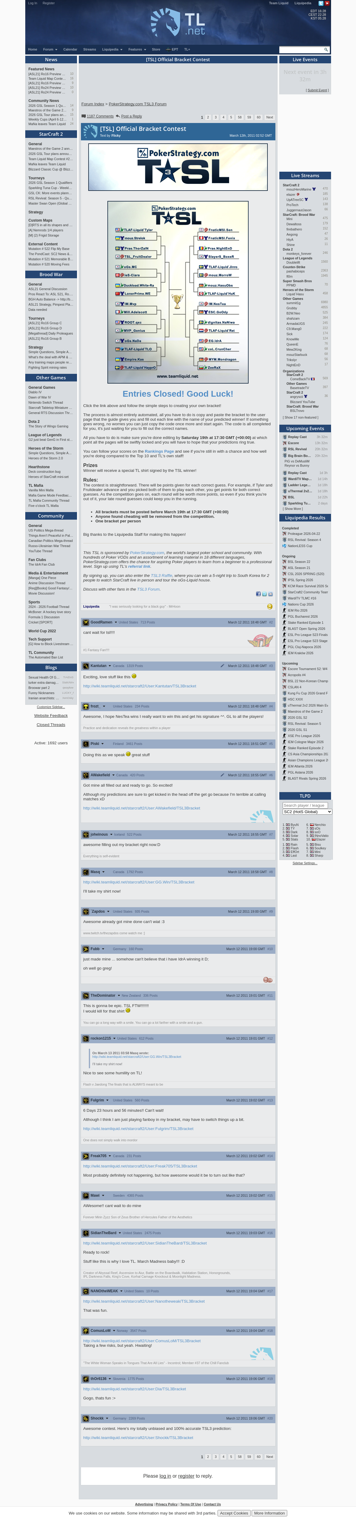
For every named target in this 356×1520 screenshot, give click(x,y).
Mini (290, 219)
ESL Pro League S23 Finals (308, 635)
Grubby (292, 308)
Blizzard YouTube (303, 402)
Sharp (319, 855)
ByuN (294, 825)
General (35, 144)
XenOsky (68, 698)
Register (49, 3)
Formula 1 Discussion (44, 617)
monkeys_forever (299, 253)
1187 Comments (97, 116)
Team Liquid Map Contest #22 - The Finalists (48, 78)
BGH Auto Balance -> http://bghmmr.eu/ (51, 299)
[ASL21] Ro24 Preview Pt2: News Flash (48, 88)
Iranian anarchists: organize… (44, 698)
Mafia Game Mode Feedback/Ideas (51, 495)
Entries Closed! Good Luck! (178, 393)
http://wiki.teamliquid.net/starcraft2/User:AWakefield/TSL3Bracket (141, 808)
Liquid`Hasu (295, 294)
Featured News (41, 69)
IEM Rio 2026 (298, 610)
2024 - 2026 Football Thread (49, 607)
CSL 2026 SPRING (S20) (306, 574)
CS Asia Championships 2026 (309, 754)
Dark (294, 832)
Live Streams (305, 175)
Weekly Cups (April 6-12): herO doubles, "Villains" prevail (48, 119)
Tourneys (37, 178)
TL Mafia (36, 485)
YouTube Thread (40, 551)
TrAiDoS (68, 677)
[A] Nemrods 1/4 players (46, 230)
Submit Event (317, 90)
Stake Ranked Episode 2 (305, 748)
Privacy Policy (166, 1504)
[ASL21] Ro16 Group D (45, 328)
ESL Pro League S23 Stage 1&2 (311, 641)
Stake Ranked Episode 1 (305, 622)
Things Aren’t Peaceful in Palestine (51, 535)
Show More (292, 509)
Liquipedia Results (305, 517)
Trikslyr (292, 360)
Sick (290, 334)
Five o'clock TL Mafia (44, 505)
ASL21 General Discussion (48, 289)
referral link (139, 566)
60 (258, 117)
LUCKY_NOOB (68, 692)
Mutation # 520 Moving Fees (49, 264)
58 (240, 117)
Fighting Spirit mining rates (48, 367)
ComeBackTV (300, 379)
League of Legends (45, 435)
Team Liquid (278, 3)
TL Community (41, 653)
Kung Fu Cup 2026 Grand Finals (311, 693)
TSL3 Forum (148, 589)
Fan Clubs (37, 560)
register (186, 1476)
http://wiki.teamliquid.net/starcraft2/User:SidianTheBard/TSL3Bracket (145, 1243)
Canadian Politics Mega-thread (51, 540)
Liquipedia (303, 3)
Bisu (318, 844)
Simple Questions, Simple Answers (51, 352)
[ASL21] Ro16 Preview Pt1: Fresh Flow (48, 83)
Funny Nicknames (41, 693)
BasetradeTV (299, 388)
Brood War (51, 274)
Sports (34, 602)
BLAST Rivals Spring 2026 (307, 778)
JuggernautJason (299, 210)
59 (249, 117)
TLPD (305, 796)
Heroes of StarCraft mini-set (49, 477)
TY (293, 828)
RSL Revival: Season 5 (304, 723)
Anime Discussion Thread (47, 583)
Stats (294, 839)
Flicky (115, 135)
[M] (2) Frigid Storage (44, 235)
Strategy (36, 212)
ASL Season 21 (299, 568)
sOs (317, 828)
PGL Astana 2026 (300, 772)
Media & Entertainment (48, 573)
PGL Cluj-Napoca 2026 (304, 647)
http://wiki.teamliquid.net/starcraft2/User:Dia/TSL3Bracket (134, 1389)
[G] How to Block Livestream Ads (51, 644)
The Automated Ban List (46, 657)
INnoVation (322, 835)
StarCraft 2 (51, 134)
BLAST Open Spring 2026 (306, 628)
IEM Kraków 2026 (300, 653)
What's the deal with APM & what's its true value (51, 357)
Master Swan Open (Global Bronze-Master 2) (51, 203)
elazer (291, 194)
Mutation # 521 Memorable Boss (51, 259)
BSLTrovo (297, 410)
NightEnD (294, 365)
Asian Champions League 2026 (310, 760)
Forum (50, 49)
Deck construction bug (45, 471)
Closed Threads (51, 724)
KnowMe (293, 339)
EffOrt (295, 852)
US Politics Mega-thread (46, 530)
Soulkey (320, 848)
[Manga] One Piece (42, 578)
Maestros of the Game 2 (305, 711)
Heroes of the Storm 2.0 (46, 458)
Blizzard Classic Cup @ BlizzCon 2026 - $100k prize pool (51, 169)
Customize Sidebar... (51, 707)
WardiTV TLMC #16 (302, 598)
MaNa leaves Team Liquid (47, 124)
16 (71, 78)
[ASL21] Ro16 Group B (45, 338)
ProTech (292, 205)
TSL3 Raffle (161, 575)
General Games (42, 387)
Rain (294, 844)
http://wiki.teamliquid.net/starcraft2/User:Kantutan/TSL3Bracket (139, 686)
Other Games (51, 377)
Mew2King (294, 349)
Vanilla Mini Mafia (41, 490)
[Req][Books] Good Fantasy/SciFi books (51, 588)
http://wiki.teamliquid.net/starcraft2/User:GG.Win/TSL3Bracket (138, 882)
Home (32, 49)
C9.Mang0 (294, 329)
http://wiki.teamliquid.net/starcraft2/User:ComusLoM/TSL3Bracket (142, 1341)
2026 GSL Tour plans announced (48, 115)
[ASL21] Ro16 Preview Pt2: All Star (48, 74)
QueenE (292, 344)
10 (71, 73)
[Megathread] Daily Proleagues (51, 333)
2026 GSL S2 (297, 717)
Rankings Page (159, 451)
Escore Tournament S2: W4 (307, 669)
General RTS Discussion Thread (51, 413)
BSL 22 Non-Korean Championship (313, 681)
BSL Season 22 (299, 561)
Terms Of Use (190, 1504)
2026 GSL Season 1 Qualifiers (48, 105)
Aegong (292, 234)
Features (137, 49)
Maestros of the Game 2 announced (48, 110)
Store (156, 49)
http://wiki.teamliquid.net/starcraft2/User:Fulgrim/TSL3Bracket (138, 1128)
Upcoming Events (305, 428)
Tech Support (40, 639)
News (51, 59)
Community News (44, 101)
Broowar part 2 (39, 688)
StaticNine (68, 682)
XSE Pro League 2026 (304, 736)
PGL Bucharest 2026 (303, 616)
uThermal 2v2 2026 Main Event (310, 705)
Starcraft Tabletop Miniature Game (51, 407)
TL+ (187, 49)
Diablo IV (35, 392)
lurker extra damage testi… (44, 682)
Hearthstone (39, 467)
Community (51, 516)
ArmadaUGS (296, 323)
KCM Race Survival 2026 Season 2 (313, 586)
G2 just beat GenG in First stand (51, 439)
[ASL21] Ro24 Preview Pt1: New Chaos (48, 92)
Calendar (70, 49)
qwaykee (68, 687)
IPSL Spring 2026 (300, 580)
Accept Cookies (234, 1513)
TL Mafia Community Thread (49, 500)
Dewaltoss (294, 224)
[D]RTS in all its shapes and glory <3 (51, 225)
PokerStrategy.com (147, 552)
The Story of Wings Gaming (48, 426)
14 (71, 105)
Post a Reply (128, 116)
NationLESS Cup (300, 546)
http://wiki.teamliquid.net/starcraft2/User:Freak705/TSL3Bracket (140, 1166)
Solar (294, 835)
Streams (89, 49)
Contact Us (212, 1504)
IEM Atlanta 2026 (300, 766)
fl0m (290, 276)
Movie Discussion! (42, 593)
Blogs (51, 667)
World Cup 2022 (42, 631)
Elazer (321, 839)
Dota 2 (34, 421)
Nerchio (320, 825)
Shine (291, 245)
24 (71, 123)
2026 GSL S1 (297, 730)
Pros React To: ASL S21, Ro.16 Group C (51, 294)
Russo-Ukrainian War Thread (49, 546)
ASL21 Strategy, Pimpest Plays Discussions (51, 304)
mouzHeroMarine (299, 189)
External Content (43, 244)
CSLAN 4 (294, 687)
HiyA (290, 239)
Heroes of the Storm (46, 448)
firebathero (294, 229)
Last (294, 855)
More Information (269, 1513)
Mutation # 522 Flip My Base (49, 249)
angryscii (296, 396)
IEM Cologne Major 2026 (306, 742)
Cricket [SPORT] (41, 622)
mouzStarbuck (297, 354)
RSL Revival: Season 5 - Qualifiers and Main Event (51, 198)
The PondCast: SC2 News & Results (51, 254)
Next (270, 117)
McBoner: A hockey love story (50, 612)
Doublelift (293, 262)
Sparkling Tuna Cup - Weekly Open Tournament (51, 188)
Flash (294, 848)
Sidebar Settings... (305, 863)
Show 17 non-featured (300, 417)
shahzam (293, 318)
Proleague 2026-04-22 (304, 533)
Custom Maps (41, 220)
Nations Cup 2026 (301, 604)
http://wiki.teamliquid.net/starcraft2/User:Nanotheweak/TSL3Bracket (144, 1301)
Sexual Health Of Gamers (44, 677)
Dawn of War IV (40, 397)
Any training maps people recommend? (51, 362)
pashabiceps (296, 271)
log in (165, 1476)
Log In (32, 3)
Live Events (305, 59)
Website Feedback (51, 715)
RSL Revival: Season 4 (304, 540)
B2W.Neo (293, 313)
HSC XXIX (295, 699)
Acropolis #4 (297, 675)
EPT (172, 50)
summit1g (294, 303)
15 (71, 114)
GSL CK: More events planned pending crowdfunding (51, 193)
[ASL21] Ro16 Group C (45, 323)
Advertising (144, 1504)
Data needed (38, 309)
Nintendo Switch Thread (46, 402)
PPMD (291, 285)
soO (318, 832)
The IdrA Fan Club (42, 564)
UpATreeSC (295, 200)
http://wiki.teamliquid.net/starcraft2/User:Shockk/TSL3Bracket (138, 1437)
